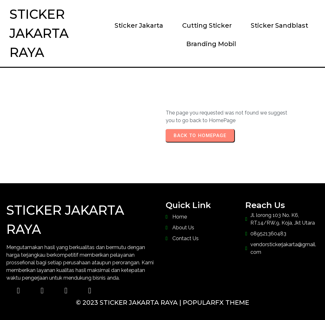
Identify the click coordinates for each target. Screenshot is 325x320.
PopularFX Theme (216, 302)
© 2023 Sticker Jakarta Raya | (129, 302)
